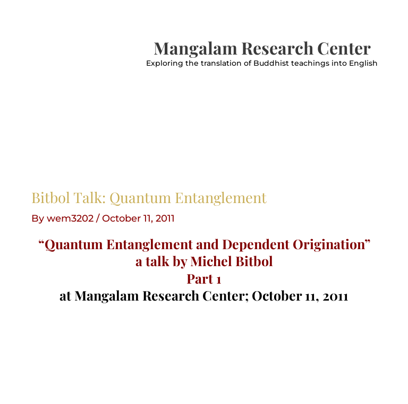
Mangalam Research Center (262, 47)
